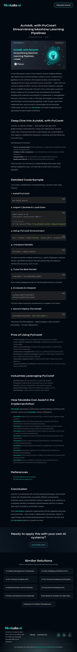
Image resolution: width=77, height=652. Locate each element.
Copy (63, 199)
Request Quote (63, 5)
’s (20, 511)
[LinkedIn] (64, 634)
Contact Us (42, 635)
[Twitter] (69, 634)
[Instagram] (58, 634)
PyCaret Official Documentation (24, 477)
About (32, 635)
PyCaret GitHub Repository (22, 479)
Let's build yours (38, 545)
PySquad (52, 647)
